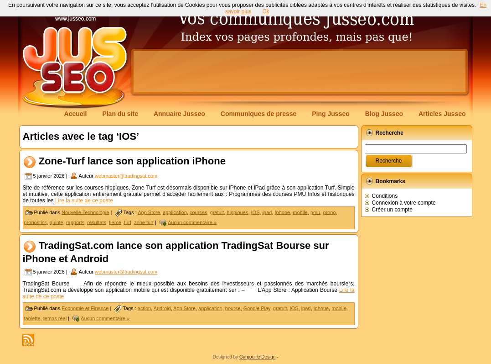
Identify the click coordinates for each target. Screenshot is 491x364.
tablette (32, 318)
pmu (315, 212)
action (144, 308)
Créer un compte (392, 209)
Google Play (256, 308)
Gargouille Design (257, 356)
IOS (255, 212)
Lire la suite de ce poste (84, 200)
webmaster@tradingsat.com (126, 175)
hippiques (237, 212)
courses (198, 212)
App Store (149, 212)
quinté (56, 222)
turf (127, 222)
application (175, 212)
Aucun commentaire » (192, 222)
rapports (75, 222)
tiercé (115, 222)
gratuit (217, 212)
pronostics (35, 222)
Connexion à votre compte (404, 203)
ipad (267, 212)
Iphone (282, 212)
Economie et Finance (85, 308)
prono (329, 212)
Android (162, 308)
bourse (233, 308)
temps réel (55, 318)
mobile (300, 212)
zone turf (144, 222)
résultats (96, 222)
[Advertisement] (299, 71)
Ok (266, 11)
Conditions (385, 196)
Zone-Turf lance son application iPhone (132, 161)
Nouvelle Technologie (85, 212)
